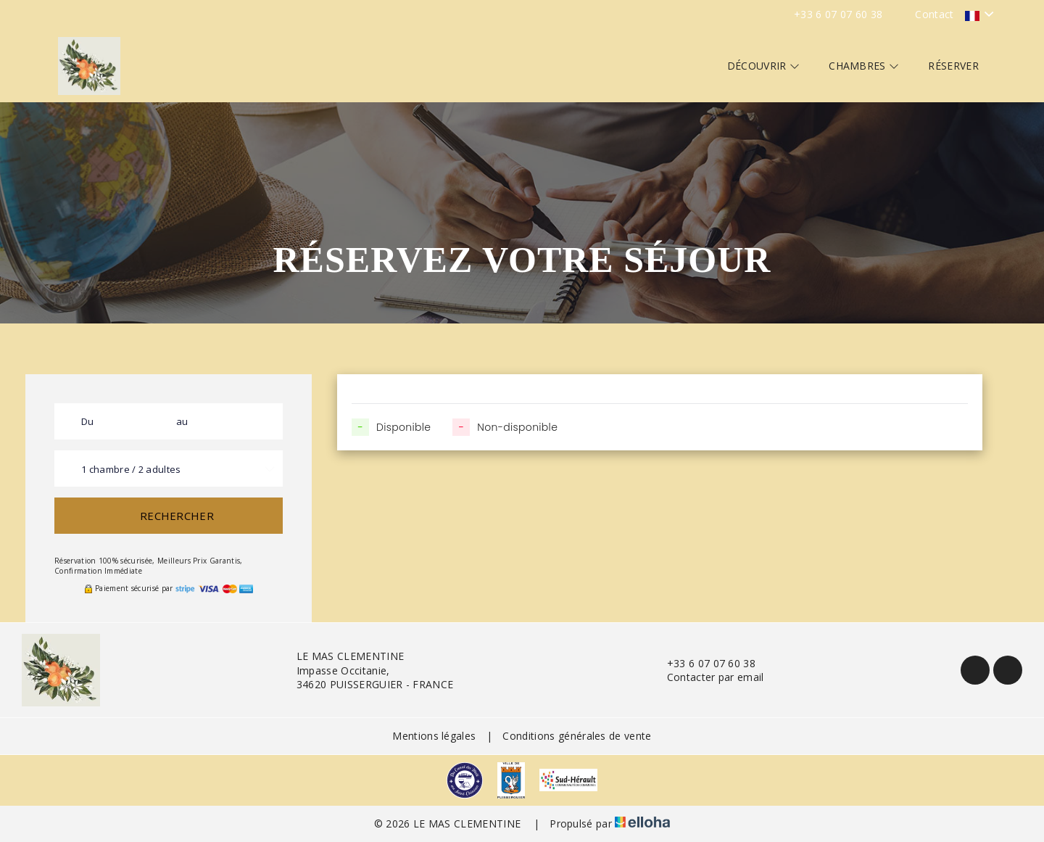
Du (87, 421)
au (182, 421)
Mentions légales (434, 736)
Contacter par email (707, 677)
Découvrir (763, 66)
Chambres (864, 66)
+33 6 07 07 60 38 (702, 663)
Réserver (953, 66)
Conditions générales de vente (576, 736)
